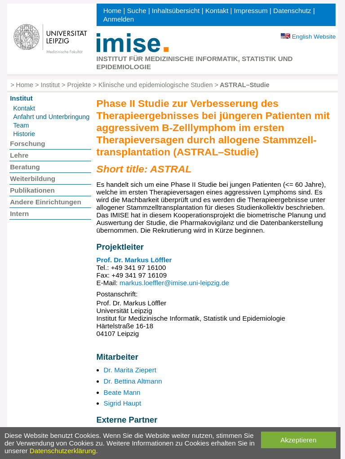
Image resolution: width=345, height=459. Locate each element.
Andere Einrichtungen (45, 202)
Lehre (19, 155)
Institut (50, 84)
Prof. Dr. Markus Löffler (134, 260)
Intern (19, 213)
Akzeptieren (298, 440)
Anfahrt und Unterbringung (51, 116)
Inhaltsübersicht (175, 10)
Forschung (27, 143)
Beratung (25, 167)
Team (21, 125)
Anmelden (118, 19)
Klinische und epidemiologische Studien (155, 84)
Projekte (79, 84)
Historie (24, 133)
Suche (136, 10)
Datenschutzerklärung (63, 451)
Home (112, 10)
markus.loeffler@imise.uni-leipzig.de (174, 283)
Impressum (251, 10)
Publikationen (32, 190)
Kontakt (217, 10)
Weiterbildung (32, 178)
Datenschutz (292, 10)
